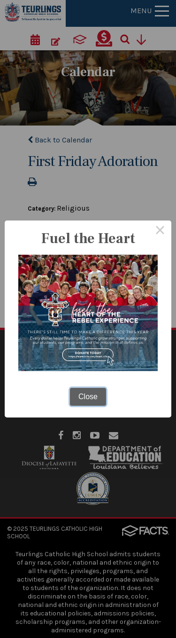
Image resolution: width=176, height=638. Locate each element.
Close (88, 397)
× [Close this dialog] (160, 232)
